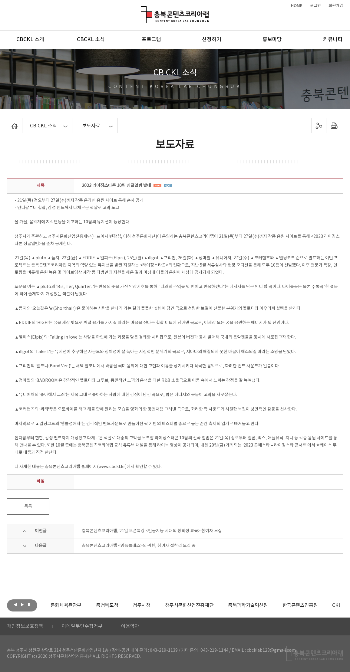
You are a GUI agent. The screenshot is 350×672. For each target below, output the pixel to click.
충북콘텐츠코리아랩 (142, 9)
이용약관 (130, 626)
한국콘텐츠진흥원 (300, 605)
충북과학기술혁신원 (248, 605)
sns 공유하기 (319, 125)
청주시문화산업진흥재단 (189, 605)
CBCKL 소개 (30, 40)
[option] (66, 605)
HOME (296, 5)
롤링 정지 (29, 605)
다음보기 (22, 605)
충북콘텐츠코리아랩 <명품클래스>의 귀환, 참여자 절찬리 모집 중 (139, 545)
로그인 (315, 5)
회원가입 (336, 5)
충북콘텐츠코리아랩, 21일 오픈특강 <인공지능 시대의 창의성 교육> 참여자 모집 (152, 531)
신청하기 (211, 40)
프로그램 (151, 40)
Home (8, 121)
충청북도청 (107, 605)
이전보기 (15, 605)
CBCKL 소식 (91, 40)
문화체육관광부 (66, 605)
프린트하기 (334, 125)
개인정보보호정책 (25, 626)
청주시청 (141, 605)
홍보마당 (272, 40)
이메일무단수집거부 (82, 626)
